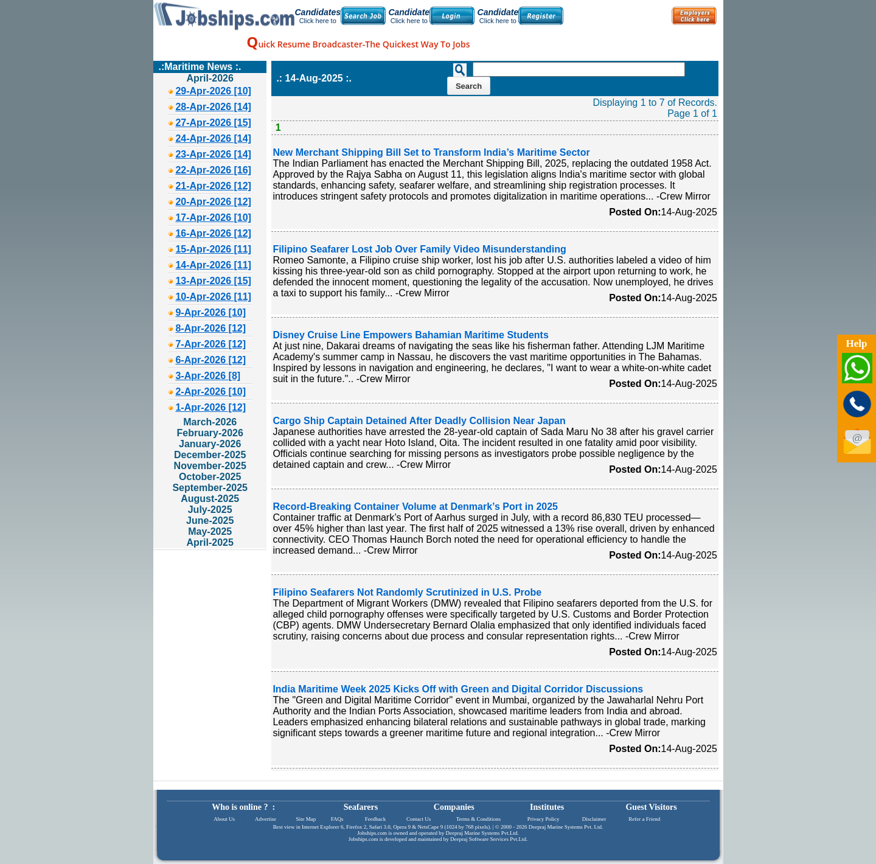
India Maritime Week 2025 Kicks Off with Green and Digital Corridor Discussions (458, 689)
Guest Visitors (650, 807)
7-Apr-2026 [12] (210, 344)
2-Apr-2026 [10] (210, 391)
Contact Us (418, 819)
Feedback (375, 819)
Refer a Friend (644, 819)
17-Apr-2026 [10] (213, 217)
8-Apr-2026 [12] (210, 328)
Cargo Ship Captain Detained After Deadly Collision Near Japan (419, 421)
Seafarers (361, 807)
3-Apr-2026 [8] (207, 376)
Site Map (306, 819)
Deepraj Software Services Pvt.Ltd (488, 839)
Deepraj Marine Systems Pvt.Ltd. (481, 833)
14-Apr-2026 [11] (213, 265)
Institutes (547, 807)
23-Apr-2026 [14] (213, 154)
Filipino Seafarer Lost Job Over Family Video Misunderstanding (419, 249)
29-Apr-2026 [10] (213, 91)
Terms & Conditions (478, 819)
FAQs (337, 819)
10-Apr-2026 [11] (213, 296)
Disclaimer (594, 819)
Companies (454, 807)
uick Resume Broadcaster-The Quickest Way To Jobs (358, 44)
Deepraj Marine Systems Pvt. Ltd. (566, 827)
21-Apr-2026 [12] (213, 186)
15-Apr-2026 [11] (213, 249)
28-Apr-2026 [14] (213, 107)
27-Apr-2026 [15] (213, 122)
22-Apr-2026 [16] (213, 170)
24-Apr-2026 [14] (213, 138)
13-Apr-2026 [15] (213, 281)
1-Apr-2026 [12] (210, 407)
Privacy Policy (543, 819)
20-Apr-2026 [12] (213, 202)
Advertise (265, 819)
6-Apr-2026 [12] (210, 360)
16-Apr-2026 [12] (213, 233)
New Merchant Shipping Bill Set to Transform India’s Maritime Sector (431, 152)
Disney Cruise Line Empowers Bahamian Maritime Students (410, 335)
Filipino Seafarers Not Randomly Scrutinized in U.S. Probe (407, 592)
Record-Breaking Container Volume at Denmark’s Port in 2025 (415, 506)
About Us (224, 819)
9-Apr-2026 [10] (210, 312)
